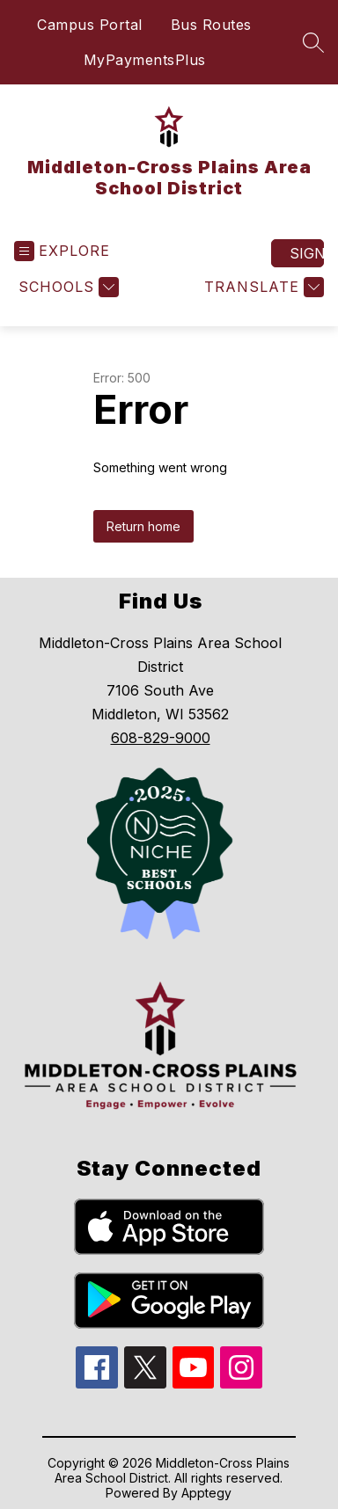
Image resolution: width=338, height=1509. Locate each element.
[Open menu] (62, 251)
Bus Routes (211, 24)
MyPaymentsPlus (145, 60)
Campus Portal (90, 24)
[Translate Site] (262, 287)
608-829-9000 (160, 738)
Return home (143, 526)
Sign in (307, 253)
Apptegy (206, 1492)
